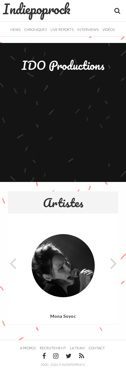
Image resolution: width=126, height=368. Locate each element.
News (15, 29)
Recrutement (53, 348)
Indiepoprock (36, 9)
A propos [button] (28, 348)
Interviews (88, 29)
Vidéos (108, 29)
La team (77, 348)
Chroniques (35, 29)
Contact (97, 348)
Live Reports (62, 29)
